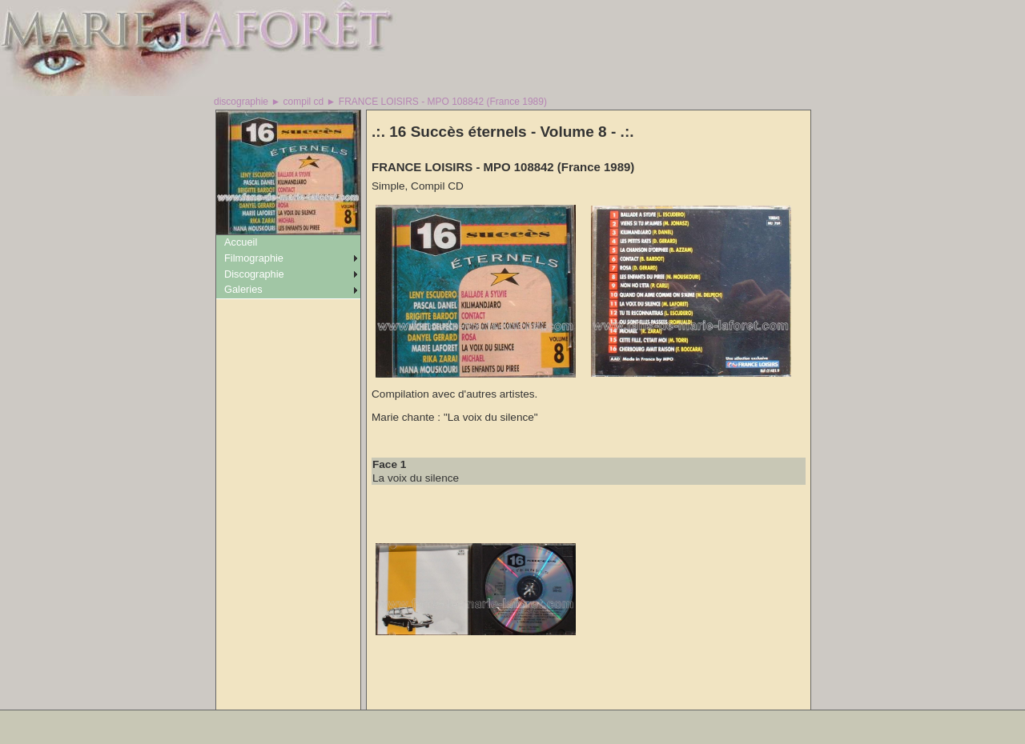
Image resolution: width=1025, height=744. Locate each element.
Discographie (254, 274)
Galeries (243, 289)
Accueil (240, 242)
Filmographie (253, 258)
